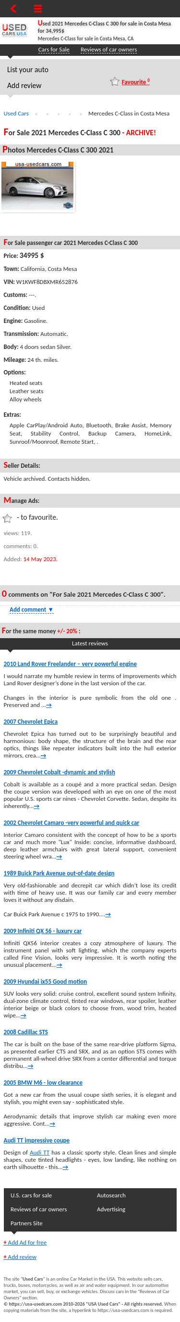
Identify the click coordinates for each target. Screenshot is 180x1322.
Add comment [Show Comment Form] (32, 609)
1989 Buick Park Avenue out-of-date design (59, 873)
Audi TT (39, 1152)
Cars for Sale (54, 49)
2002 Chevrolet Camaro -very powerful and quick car (72, 822)
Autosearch (111, 1195)
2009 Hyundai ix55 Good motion (45, 981)
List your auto (27, 69)
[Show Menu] (38, 8)
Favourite (136, 81)
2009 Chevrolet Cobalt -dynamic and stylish (59, 772)
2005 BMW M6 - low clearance (43, 1082)
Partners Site (27, 1223)
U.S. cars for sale (31, 1195)
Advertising (111, 1209)
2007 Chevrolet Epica (31, 721)
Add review (24, 85)
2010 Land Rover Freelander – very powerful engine (70, 663)
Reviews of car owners (109, 49)
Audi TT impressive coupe (37, 1140)
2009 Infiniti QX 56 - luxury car (43, 931)
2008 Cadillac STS (26, 1032)
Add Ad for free (25, 1242)
